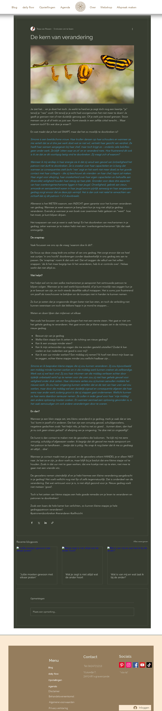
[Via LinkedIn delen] (45, 522)
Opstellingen (55, 680)
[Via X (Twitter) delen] (38, 522)
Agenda (52, 686)
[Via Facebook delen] (31, 522)
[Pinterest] (122, 665)
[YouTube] (142, 665)
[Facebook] (135, 665)
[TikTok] (149, 665)
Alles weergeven (140, 541)
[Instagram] (128, 665)
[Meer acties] (132, 28)
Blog (50, 667)
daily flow (53, 673)
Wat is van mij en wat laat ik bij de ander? (127, 576)
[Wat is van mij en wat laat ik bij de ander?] (127, 558)
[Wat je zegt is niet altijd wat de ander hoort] (82, 558)
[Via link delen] (52, 522)
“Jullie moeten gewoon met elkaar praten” (36, 576)
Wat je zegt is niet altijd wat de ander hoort (81, 576)
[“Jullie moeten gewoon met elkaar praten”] (37, 558)
